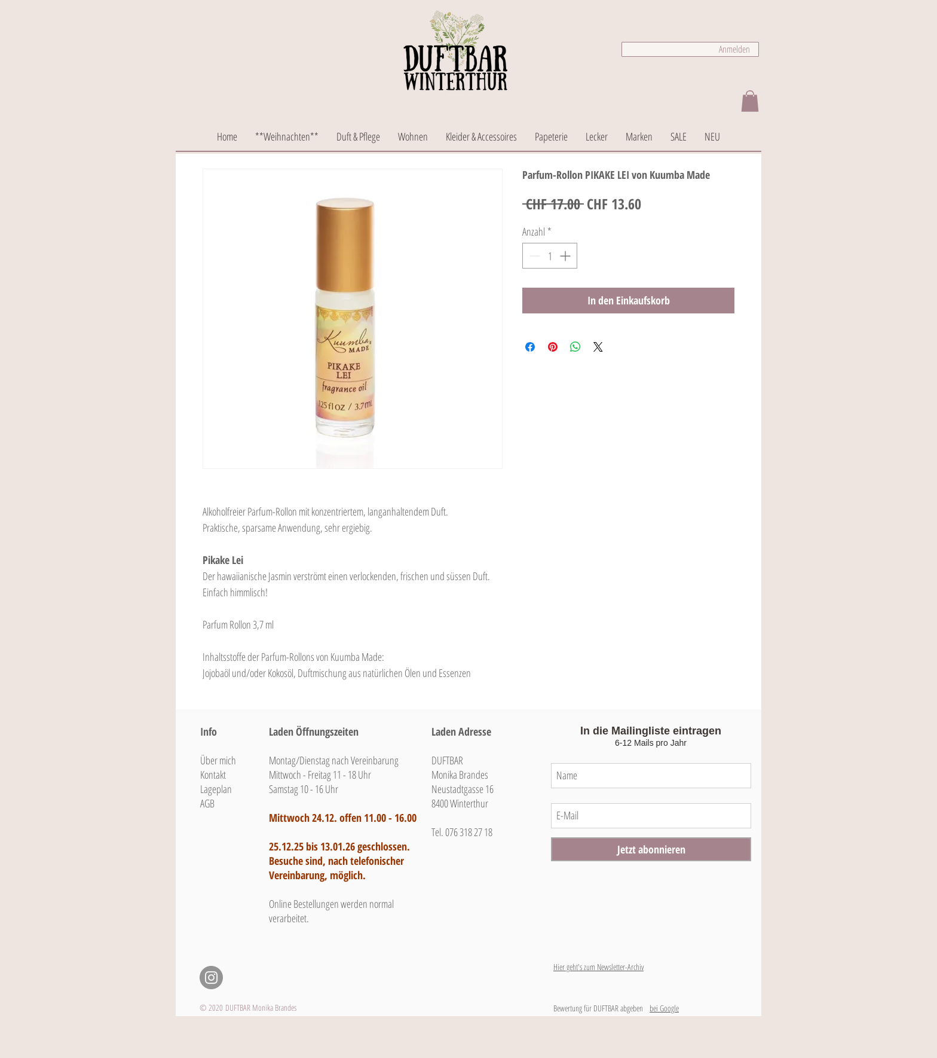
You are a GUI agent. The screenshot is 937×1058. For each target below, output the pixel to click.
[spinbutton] (550, 255)
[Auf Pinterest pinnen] (553, 347)
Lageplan (216, 789)
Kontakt (213, 774)
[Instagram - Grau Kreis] (211, 977)
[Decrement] (533, 255)
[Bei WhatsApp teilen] (575, 347)
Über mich (218, 760)
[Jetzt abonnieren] (651, 849)
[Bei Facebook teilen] (530, 347)
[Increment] (566, 255)
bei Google (664, 1008)
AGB (207, 803)
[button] (750, 101)
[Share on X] (598, 347)
